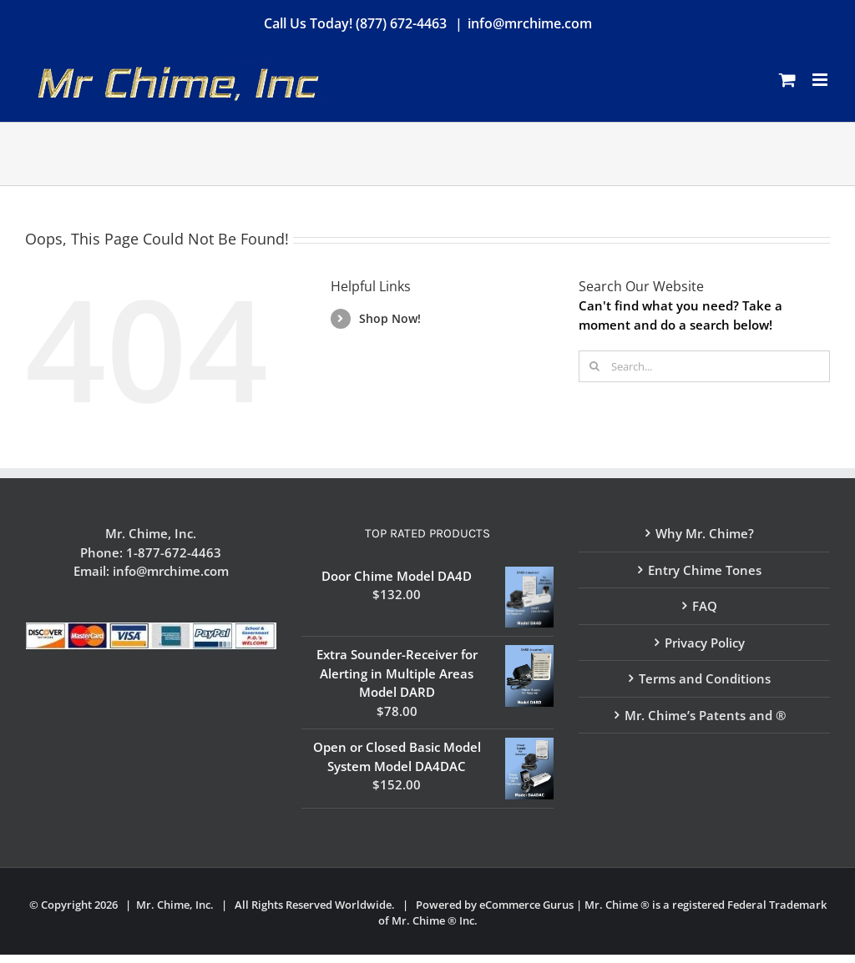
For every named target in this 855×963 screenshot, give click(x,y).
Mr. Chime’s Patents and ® (705, 715)
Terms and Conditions (705, 678)
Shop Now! (390, 318)
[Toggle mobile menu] (821, 79)
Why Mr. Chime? (704, 533)
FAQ (704, 605)
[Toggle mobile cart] (787, 79)
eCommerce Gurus (526, 904)
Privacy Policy (705, 642)
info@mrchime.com (530, 23)
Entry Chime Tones (704, 570)
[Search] (594, 366)
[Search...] (704, 366)
